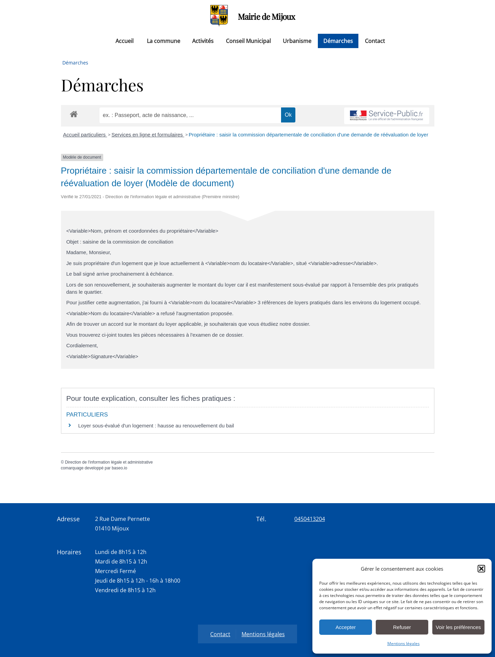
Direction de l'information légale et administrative (109, 462)
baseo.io (119, 468)
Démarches (338, 41)
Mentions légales (403, 643)
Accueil (124, 41)
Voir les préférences (458, 627)
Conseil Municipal (248, 41)
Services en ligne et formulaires (147, 134)
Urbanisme (297, 41)
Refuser (402, 627)
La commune (163, 41)
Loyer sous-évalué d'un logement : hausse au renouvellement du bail (156, 425)
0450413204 (309, 519)
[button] (481, 568)
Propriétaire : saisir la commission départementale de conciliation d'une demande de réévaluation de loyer (308, 134)
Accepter (346, 627)
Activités (203, 41)
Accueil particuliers (85, 134)
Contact (375, 41)
